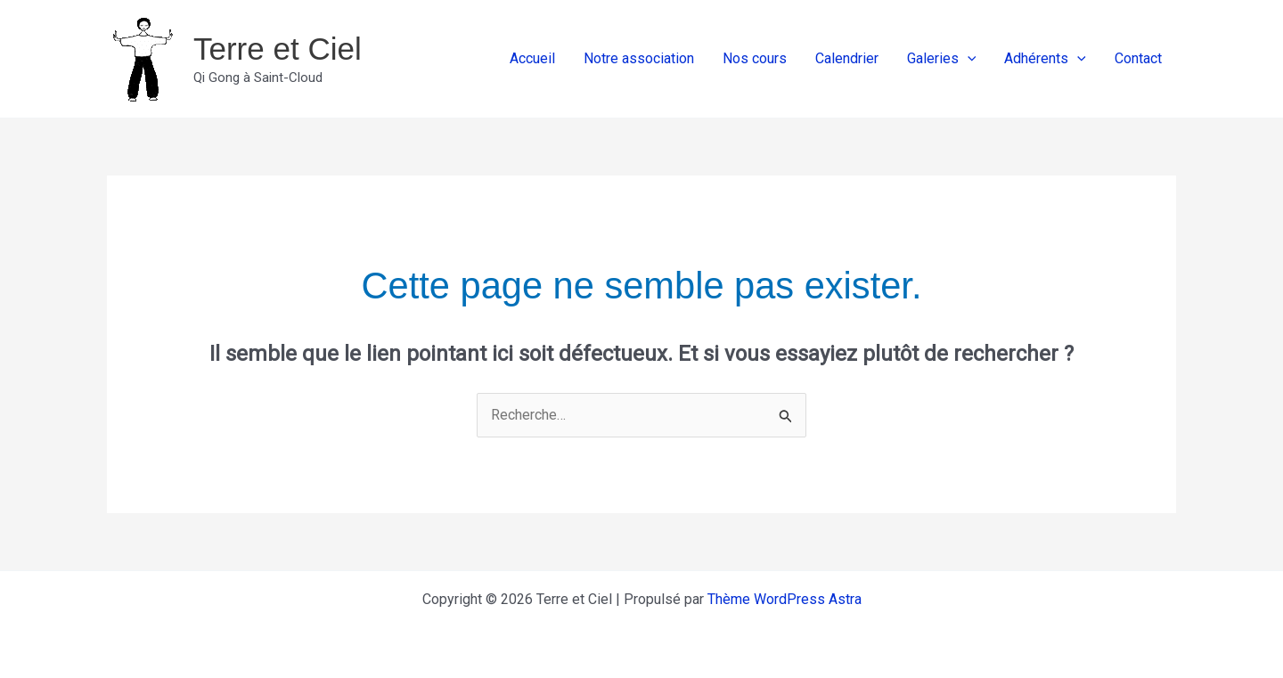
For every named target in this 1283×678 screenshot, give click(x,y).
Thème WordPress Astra (784, 599)
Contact (1138, 58)
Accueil (532, 58)
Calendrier (846, 58)
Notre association (639, 58)
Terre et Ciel (277, 48)
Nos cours (755, 58)
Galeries (942, 59)
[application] (968, 59)
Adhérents (1045, 59)
